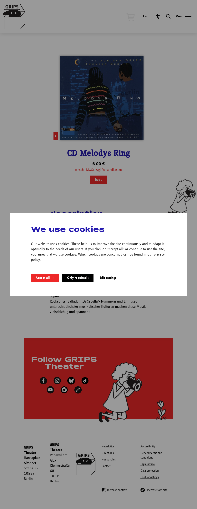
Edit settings (107, 278)
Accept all (43, 278)
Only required (77, 278)
